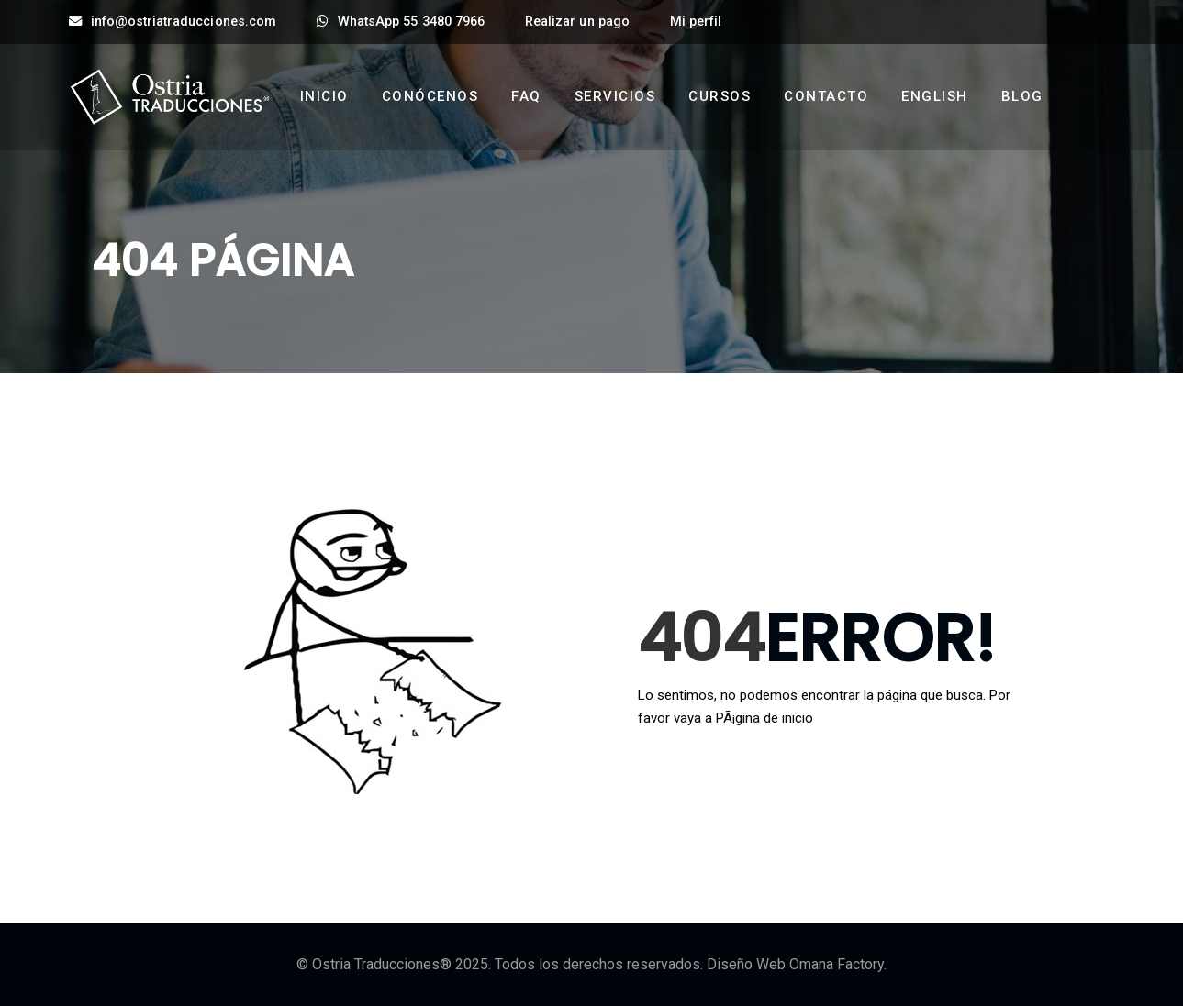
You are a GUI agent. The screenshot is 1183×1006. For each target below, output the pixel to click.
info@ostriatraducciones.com (172, 21)
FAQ (526, 96)
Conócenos (430, 96)
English (934, 96)
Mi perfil (695, 21)
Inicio (324, 96)
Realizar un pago (577, 21)
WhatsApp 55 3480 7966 (401, 21)
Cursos (719, 96)
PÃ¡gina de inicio (764, 718)
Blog (1022, 96)
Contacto (826, 96)
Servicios (615, 96)
